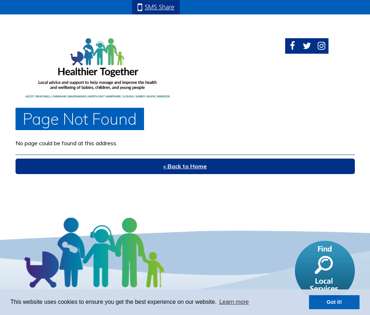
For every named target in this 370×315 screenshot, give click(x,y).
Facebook (292, 46)
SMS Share (159, 7)
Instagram (321, 46)
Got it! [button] (334, 302)
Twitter (306, 46)
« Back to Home (185, 166)
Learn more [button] (234, 302)
